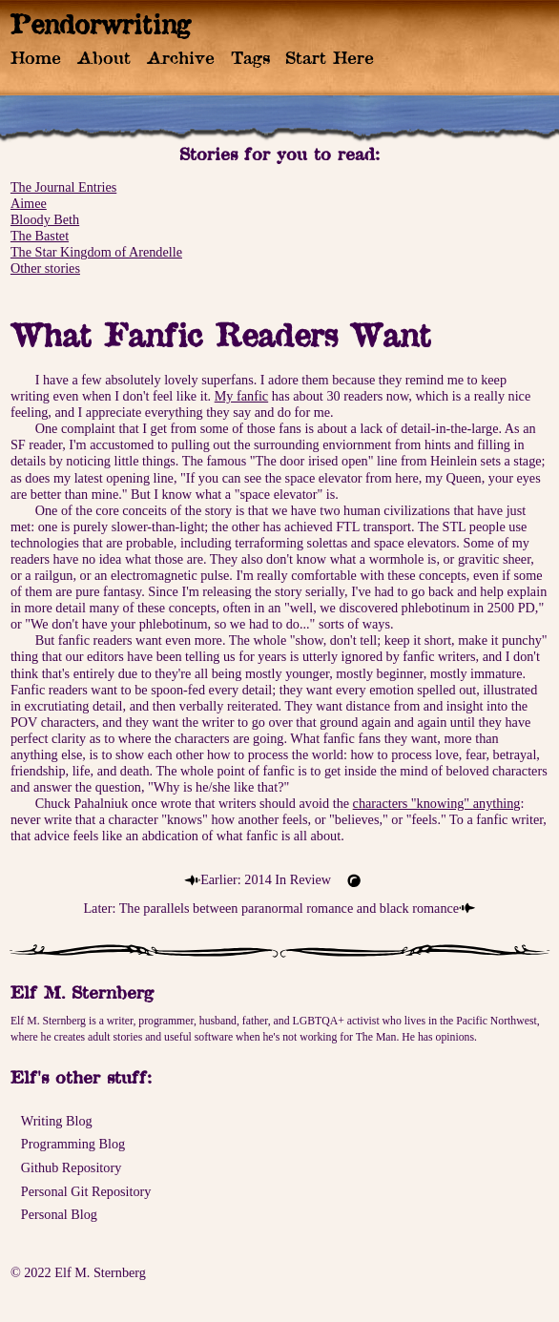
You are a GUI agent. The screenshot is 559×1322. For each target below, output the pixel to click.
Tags (250, 57)
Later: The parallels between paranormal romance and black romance (271, 908)
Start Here (329, 57)
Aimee (28, 203)
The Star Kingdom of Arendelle (96, 251)
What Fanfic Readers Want (220, 335)
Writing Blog (57, 1120)
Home (35, 57)
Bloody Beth (44, 219)
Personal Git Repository (86, 1191)
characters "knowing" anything (437, 803)
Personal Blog (59, 1214)
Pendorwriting (100, 24)
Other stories (45, 268)
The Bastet (39, 235)
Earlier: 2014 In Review (265, 879)
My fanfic (241, 395)
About (104, 57)
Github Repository (71, 1167)
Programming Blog (73, 1143)
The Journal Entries (63, 187)
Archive (181, 57)
